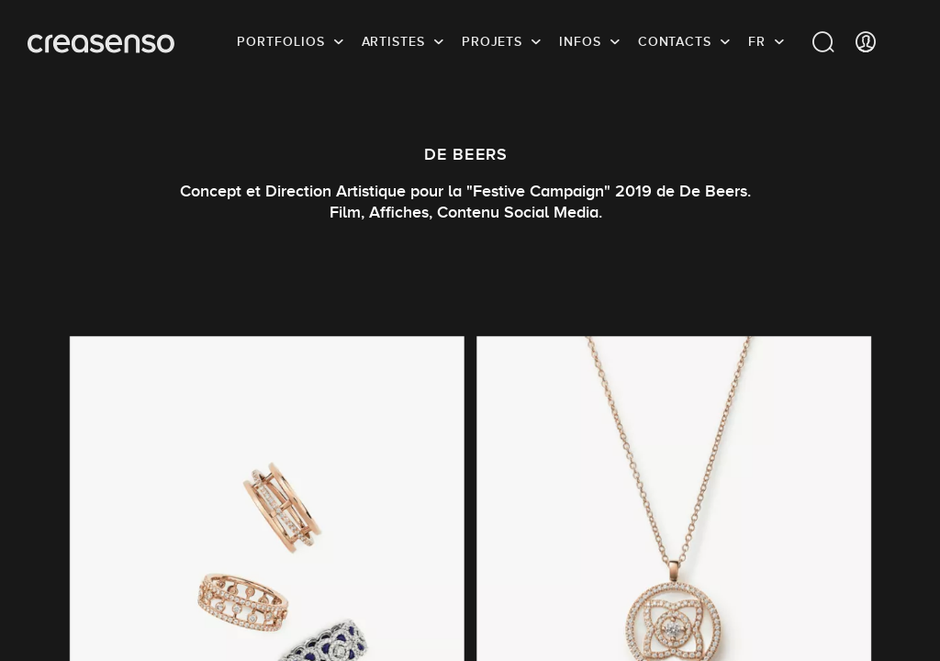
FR (757, 41)
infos (580, 41)
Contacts (674, 41)
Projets (492, 41)
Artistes (393, 41)
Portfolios (280, 41)
